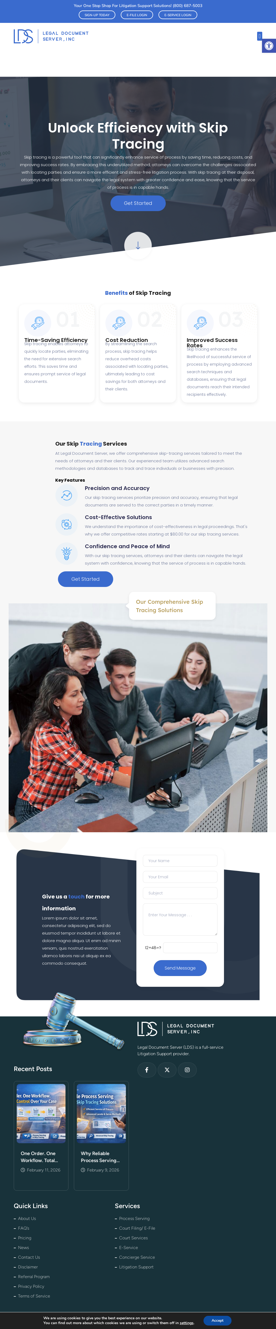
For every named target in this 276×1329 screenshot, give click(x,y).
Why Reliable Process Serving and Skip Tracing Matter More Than (100, 1157)
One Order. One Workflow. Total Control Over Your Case (40, 1157)
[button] (269, 46)
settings (187, 1323)
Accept (217, 1320)
